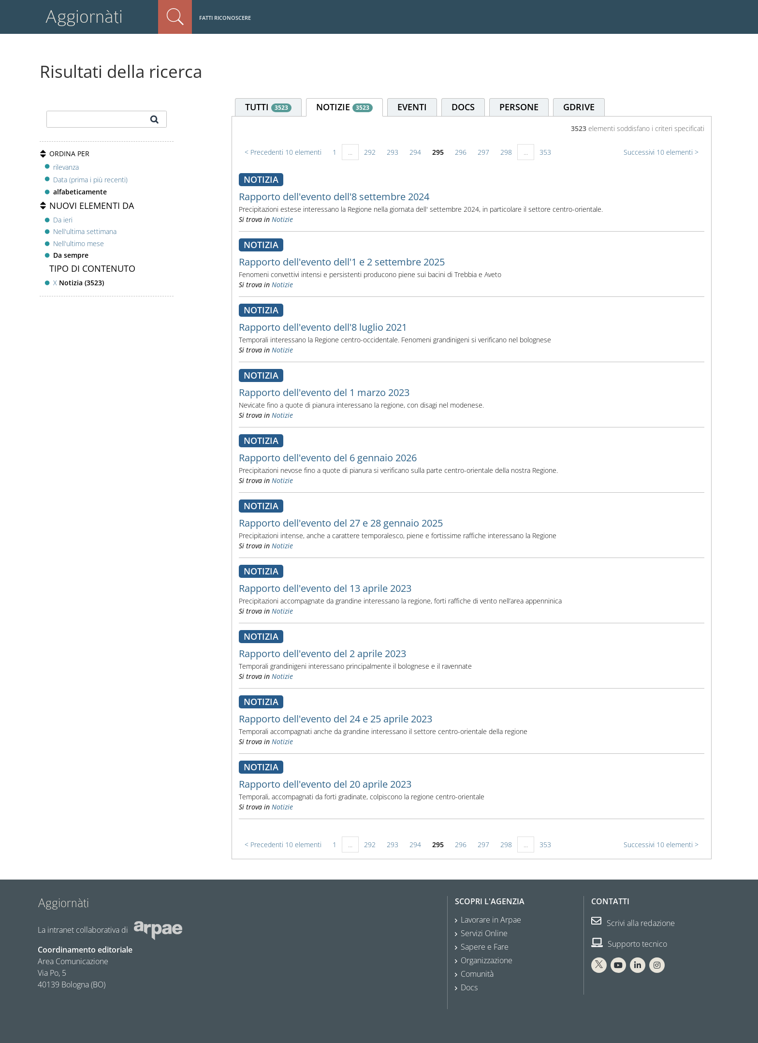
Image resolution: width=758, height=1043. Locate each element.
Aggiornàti (84, 16)
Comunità (477, 974)
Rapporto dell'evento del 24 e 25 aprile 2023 (335, 718)
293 (392, 152)
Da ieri (63, 219)
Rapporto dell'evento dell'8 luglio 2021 (323, 327)
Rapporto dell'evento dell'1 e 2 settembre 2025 (342, 261)
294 (415, 152)
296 (460, 152)
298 (506, 152)
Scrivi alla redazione (633, 923)
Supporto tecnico (629, 944)
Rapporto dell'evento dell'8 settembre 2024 (334, 196)
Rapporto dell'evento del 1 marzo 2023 (324, 392)
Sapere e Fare (485, 946)
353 (545, 152)
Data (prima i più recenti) (90, 179)
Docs (469, 987)
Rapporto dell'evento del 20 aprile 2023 (325, 784)
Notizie (282, 219)
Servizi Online (484, 933)
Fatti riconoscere (225, 17)
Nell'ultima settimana (85, 231)
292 (370, 152)
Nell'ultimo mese (78, 243)
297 (483, 152)
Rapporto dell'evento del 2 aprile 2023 (322, 653)
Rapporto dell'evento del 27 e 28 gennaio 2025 (341, 522)
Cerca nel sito (175, 17)
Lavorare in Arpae (491, 919)
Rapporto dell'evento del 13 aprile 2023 (325, 588)
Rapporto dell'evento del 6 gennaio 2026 (328, 457)
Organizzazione (486, 960)
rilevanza (66, 167)
